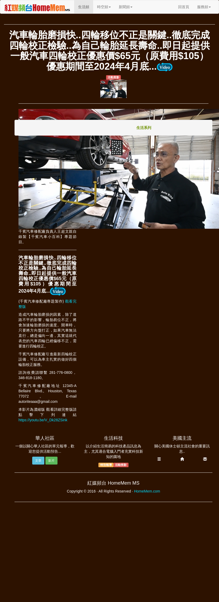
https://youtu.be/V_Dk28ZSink (42, 420)
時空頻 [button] (104, 7)
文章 (38, 460)
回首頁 (183, 7)
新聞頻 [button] (125, 7)
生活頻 (85, 6)
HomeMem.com (147, 491)
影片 (51, 460)
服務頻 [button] (204, 7)
